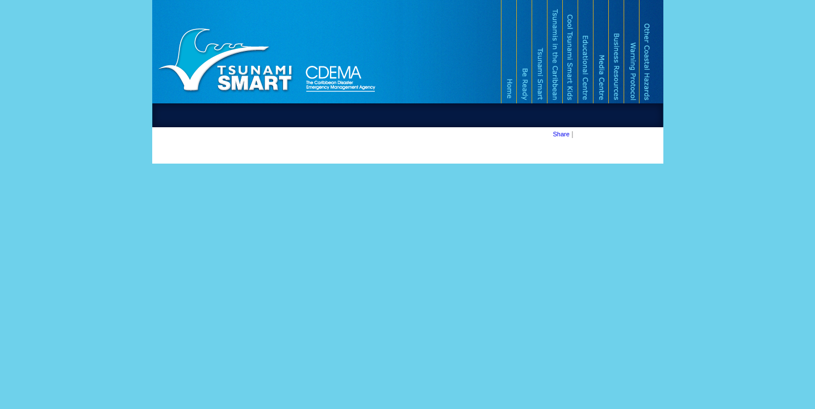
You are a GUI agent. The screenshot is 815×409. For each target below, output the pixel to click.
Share (561, 134)
